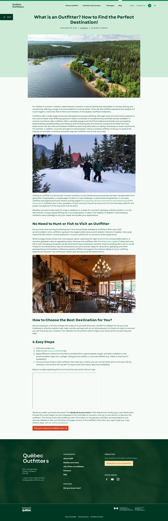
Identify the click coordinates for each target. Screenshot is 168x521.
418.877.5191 (28, 478)
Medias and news (71, 462)
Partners (67, 470)
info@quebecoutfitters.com (33, 480)
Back (7, 17)
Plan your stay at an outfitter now (49, 428)
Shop (132, 6)
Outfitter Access (96, 517)
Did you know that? (72, 488)
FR (155, 6)
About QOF (68, 458)
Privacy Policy (83, 517)
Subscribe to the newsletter (118, 463)
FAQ (65, 474)
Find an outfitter (72, 6)
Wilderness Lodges (109, 241)
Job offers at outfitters (73, 466)
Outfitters (84, 28)
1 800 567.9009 (39, 478)
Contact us (141, 6)
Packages (110, 6)
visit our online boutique (55, 423)
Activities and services (91, 6)
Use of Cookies (70, 517)
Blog (120, 6)
